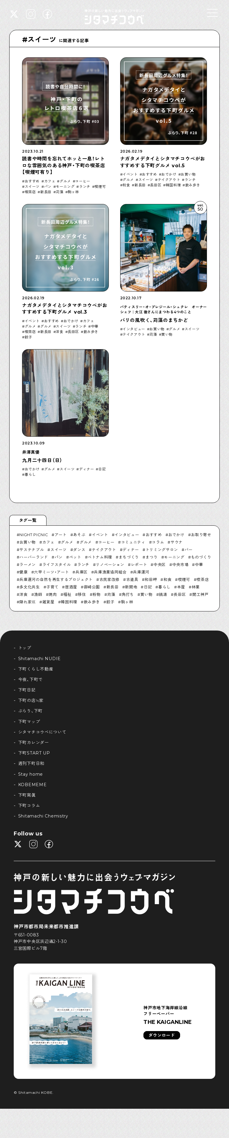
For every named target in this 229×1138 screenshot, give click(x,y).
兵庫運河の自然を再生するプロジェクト (56, 579)
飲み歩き (192, 185)
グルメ (65, 181)
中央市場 (180, 564)
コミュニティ (133, 542)
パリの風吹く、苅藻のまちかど (154, 320)
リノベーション (110, 564)
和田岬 (151, 579)
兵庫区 (81, 572)
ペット (75, 557)
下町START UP (34, 753)
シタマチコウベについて (42, 732)
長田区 (155, 185)
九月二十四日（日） (42, 460)
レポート (139, 564)
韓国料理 (173, 185)
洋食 (59, 332)
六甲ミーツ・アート (51, 572)
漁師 (38, 594)
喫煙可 (100, 186)
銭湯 (163, 594)
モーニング (65, 186)
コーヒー (82, 181)
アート (61, 534)
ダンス (79, 549)
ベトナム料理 (100, 557)
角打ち (128, 594)
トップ (24, 648)
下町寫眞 (27, 795)
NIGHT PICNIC (33, 534)
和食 (126, 185)
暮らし (30, 474)
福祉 (67, 594)
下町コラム (29, 805)
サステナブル (31, 549)
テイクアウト (169, 180)
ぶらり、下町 (30, 711)
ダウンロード (161, 1035)
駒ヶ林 (73, 192)
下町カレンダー (33, 742)
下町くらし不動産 (35, 669)
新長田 (46, 192)
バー (189, 549)
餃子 (28, 337)
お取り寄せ (201, 534)
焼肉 (53, 594)
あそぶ (79, 534)
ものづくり (201, 557)
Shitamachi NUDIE (39, 658)
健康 (23, 572)
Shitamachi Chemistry (43, 816)
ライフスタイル (56, 564)
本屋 (181, 587)
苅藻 (59, 192)
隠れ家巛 (27, 601)
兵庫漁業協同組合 (110, 572)
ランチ (84, 186)
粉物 (96, 594)
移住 (82, 594)
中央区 (160, 564)
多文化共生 (29, 587)
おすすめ (32, 181)
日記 (102, 469)
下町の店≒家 (31, 700)
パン (48, 186)
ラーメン (27, 564)
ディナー (86, 469)
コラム (158, 542)
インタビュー (134, 329)
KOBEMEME (32, 784)
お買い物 (188, 174)
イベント (130, 174)
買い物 (167, 334)
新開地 (131, 587)
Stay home (30, 774)
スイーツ (32, 186)
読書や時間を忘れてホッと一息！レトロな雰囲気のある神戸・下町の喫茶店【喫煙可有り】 (63, 165)
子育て (52, 587)
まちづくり (129, 557)
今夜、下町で (30, 679)
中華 (94, 326)
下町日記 (27, 690)
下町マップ (29, 721)
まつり (152, 557)
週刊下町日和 (31, 763)
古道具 (132, 579)
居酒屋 (71, 587)
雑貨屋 (48, 601)
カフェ (49, 181)
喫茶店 (30, 192)
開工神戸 (200, 594)
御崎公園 (92, 587)
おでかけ (168, 174)
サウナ (177, 542)
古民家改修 (109, 579)
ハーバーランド (33, 557)
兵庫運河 (141, 572)
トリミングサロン (162, 549)
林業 (196, 587)
